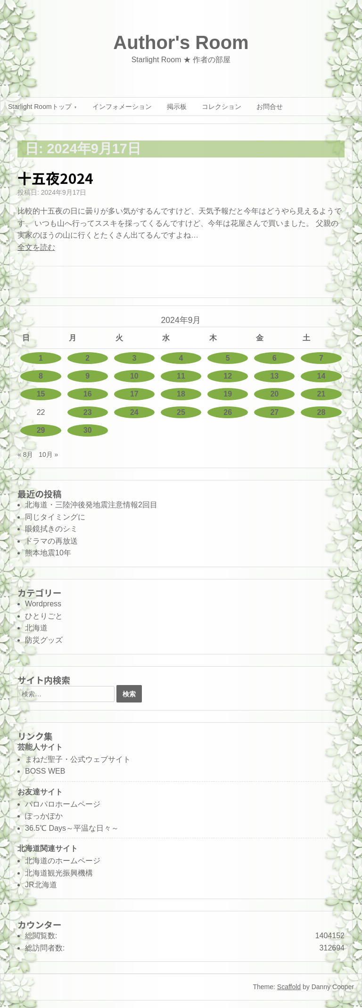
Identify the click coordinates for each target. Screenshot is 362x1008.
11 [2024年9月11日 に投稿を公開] (181, 376)
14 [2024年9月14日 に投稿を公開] (321, 376)
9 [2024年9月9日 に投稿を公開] (87, 376)
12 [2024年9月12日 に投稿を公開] (227, 376)
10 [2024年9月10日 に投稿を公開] (134, 376)
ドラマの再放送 (51, 541)
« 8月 (25, 454)
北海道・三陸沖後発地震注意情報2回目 (91, 505)
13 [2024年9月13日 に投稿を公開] (274, 376)
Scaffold (289, 987)
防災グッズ (44, 640)
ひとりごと (44, 616)
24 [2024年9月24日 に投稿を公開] (134, 412)
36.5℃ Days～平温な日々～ (72, 828)
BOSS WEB (45, 771)
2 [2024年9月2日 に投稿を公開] (87, 358)
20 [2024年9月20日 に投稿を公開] (274, 394)
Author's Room (180, 42)
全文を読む (36, 247)
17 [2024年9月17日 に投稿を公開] (134, 394)
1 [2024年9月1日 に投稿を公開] (41, 358)
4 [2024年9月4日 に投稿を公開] (181, 358)
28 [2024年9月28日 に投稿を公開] (321, 412)
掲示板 (177, 106)
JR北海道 (41, 885)
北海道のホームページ (62, 861)
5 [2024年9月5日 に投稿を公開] (228, 358)
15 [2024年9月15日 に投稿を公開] (41, 394)
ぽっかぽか (44, 816)
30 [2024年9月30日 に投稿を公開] (87, 430)
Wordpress (43, 604)
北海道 (36, 628)
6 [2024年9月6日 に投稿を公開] (274, 358)
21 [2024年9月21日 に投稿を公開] (321, 394)
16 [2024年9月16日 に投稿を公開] (87, 394)
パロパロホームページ (62, 804)
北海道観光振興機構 (59, 873)
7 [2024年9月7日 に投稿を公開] (321, 358)
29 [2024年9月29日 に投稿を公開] (41, 430)
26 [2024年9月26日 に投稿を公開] (227, 412)
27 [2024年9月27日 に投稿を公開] (274, 412)
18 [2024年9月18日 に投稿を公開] (181, 394)
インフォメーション (122, 106)
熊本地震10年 (48, 553)
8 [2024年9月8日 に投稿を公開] (41, 376)
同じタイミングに (55, 517)
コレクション (221, 106)
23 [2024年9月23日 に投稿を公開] (87, 412)
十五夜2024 (55, 177)
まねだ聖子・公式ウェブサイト (78, 759)
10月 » (48, 454)
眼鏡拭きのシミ (51, 529)
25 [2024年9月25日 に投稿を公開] (181, 412)
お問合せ (269, 106)
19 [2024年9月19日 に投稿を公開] (227, 394)
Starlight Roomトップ (40, 106)
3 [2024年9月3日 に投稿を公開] (134, 358)
